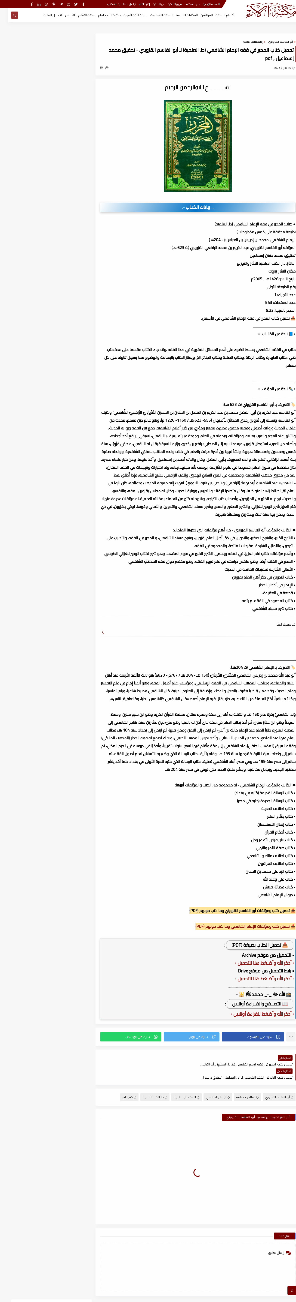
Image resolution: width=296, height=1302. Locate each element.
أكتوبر (65, 619)
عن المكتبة (151, 4)
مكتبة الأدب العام (101, 15)
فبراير (66, 482)
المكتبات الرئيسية (179, 15)
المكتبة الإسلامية (154, 15)
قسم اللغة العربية (62, 286)
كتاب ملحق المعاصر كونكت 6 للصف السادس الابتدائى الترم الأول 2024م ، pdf (34, 349)
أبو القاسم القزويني (273, 41)
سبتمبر (65, 522)
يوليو (66, 538)
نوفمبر (65, 514)
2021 (69, 894)
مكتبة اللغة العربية (128, 15)
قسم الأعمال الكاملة (25, 259)
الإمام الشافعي (210, 1084)
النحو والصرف (62, 251)
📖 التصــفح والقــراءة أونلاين (252, 1003)
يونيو (66, 546)
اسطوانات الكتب (25, 242)
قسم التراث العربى (62, 268)
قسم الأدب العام (62, 259)
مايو (66, 555)
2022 (69, 789)
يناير (67, 490)
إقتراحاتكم (136, 4)
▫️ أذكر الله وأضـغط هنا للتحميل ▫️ (257, 963)
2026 (69, 474)
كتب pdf (122, 1084)
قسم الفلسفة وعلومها (25, 277)
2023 (69, 700)
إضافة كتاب (106, 4)
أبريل (66, 563)
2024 (69, 595)
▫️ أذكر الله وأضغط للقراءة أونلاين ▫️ (255, 1014)
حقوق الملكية (168, 4)
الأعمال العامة (45, 15)
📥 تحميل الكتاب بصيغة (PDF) (252, 945)
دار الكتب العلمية (147, 1084)
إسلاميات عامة (245, 41)
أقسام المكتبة (217, 15)
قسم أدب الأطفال (25, 251)
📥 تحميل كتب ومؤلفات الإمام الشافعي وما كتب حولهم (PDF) (238, 926)
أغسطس (63, 530)
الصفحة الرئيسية (203, 4)
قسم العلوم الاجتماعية (62, 277)
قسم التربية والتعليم (25, 268)
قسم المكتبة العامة (25, 286)
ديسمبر (64, 506)
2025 (69, 498)
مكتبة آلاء (242, 1296)
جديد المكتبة (185, 4)
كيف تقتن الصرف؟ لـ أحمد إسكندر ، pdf (33, 368)
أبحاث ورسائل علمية (62, 242)
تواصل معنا (122, 4)
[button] (245, 1036)
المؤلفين (199, 15)
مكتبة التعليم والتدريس (73, 15)
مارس (65, 571)
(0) (96, 67)
